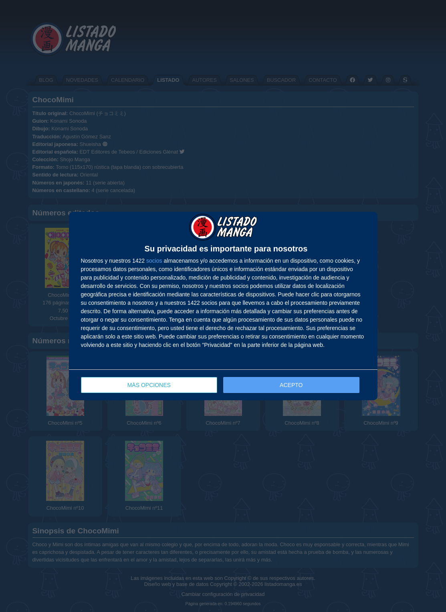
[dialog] (223, 306)
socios (154, 260)
